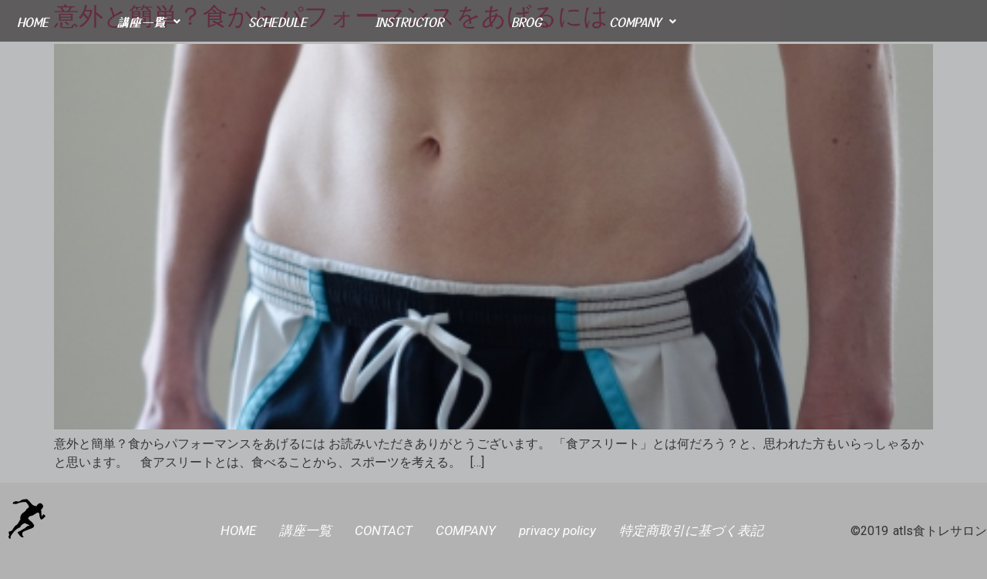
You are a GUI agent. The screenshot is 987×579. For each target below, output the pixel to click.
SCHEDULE (277, 21)
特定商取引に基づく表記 (691, 530)
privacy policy (557, 530)
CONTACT (384, 530)
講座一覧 (148, 21)
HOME (33, 21)
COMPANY (642, 21)
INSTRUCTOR (409, 21)
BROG (526, 21)
